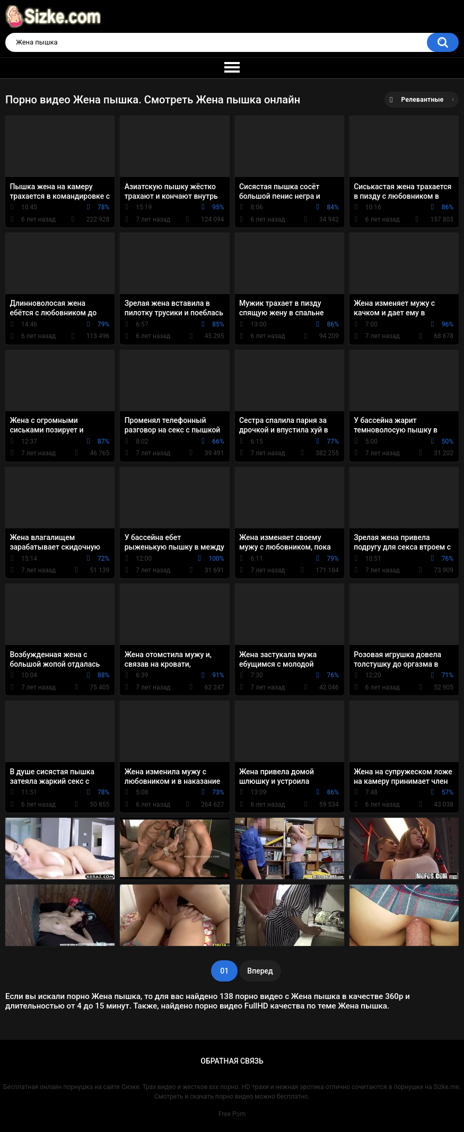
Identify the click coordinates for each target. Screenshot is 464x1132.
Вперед (260, 971)
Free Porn (232, 1114)
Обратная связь (231, 1061)
